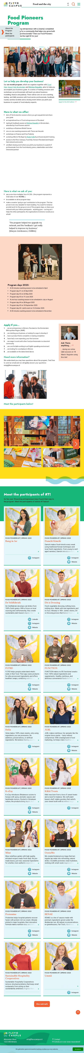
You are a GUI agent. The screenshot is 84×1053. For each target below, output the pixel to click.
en (68, 5)
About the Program (9, 29)
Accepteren (78, 1049)
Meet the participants (9, 35)
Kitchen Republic (35, 87)
